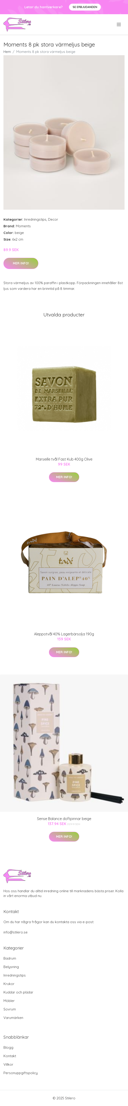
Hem (7, 51)
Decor (53, 219)
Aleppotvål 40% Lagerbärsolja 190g (64, 634)
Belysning (11, 967)
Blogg (8, 1047)
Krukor (8, 984)
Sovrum (9, 1009)
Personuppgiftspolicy (20, 1073)
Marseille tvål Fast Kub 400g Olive (64, 459)
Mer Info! (21, 263)
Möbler (9, 1001)
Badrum (9, 958)
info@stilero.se (15, 932)
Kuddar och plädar (18, 992)
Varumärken (13, 1017)
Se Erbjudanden (85, 7)
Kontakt (9, 1056)
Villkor (8, 1064)
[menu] (119, 24)
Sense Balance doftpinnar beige (64, 818)
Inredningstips (35, 219)
